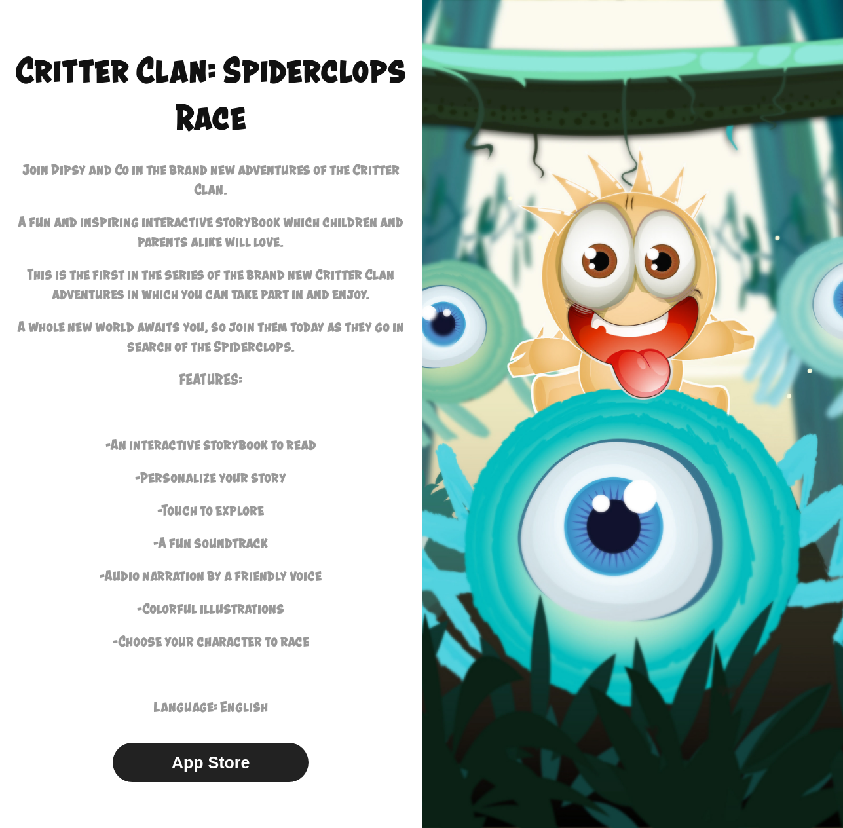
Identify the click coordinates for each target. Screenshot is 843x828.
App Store (211, 762)
